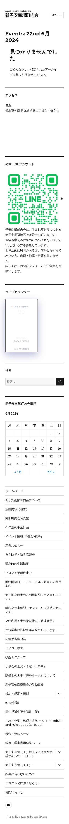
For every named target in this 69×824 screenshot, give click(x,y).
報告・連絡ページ (17, 734)
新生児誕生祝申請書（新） (23, 711)
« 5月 (18, 472)
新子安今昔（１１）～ (20, 765)
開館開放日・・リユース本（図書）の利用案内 (33, 584)
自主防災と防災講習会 (20, 554)
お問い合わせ (14, 792)
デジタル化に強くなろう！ (23, 783)
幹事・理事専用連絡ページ (23, 743)
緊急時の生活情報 (17, 564)
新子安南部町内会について (23, 500)
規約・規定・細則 (17, 693)
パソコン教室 (14, 648)
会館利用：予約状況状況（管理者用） (30, 621)
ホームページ (14, 491)
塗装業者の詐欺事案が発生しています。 (31, 630)
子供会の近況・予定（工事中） (26, 666)
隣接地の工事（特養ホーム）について (30, 675)
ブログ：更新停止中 (18, 573)
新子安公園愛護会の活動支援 (24, 684)
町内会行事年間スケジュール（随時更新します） (33, 610)
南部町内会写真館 (18, 518)
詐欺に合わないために (21, 774)
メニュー (57, 15)
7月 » (51, 472)
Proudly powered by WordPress (28, 816)
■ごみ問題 (12, 702)
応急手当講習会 (15, 639)
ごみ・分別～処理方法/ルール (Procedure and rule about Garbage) (33, 722)
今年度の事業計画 (17, 527)
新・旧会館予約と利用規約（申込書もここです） (33, 597)
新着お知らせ (14, 545)
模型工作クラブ (15, 657)
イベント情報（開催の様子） (24, 536)
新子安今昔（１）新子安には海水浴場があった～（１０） (28, 754)
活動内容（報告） (17, 509)
